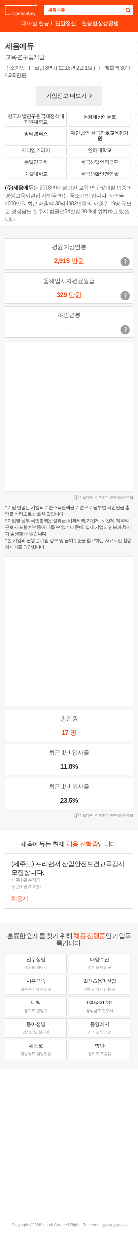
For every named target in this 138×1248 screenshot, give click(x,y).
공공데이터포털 (121, 497)
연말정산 (65, 23)
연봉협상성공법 (100, 23)
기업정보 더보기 (70, 96)
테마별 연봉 (35, 23)
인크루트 (101, 497)
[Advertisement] (69, 1145)
